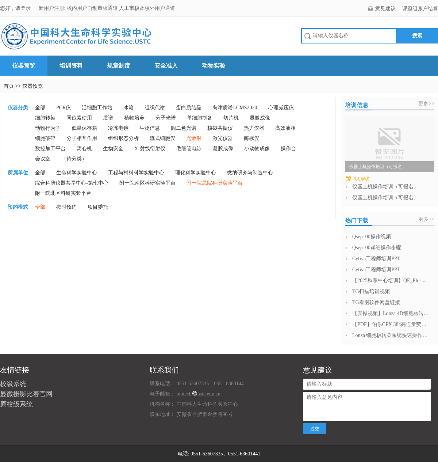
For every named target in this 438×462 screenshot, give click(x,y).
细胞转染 (45, 118)
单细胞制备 (199, 118)
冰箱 (128, 107)
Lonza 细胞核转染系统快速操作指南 (390, 335)
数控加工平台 (50, 148)
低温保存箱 (84, 128)
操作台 (288, 148)
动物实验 (213, 66)
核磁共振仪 (220, 128)
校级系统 (13, 383)
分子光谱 (165, 118)
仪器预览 (23, 66)
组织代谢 (155, 107)
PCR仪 (63, 107)
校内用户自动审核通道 (93, 8)
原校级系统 (16, 404)
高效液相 (285, 128)
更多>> (426, 103)
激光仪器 (222, 138)
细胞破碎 (45, 138)
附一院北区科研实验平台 (63, 193)
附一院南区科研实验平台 (147, 183)
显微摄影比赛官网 (26, 394)
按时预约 (66, 207)
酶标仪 (251, 138)
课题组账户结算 (420, 8)
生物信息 (149, 128)
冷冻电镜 (118, 128)
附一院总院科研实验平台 (215, 183)
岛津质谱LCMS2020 (234, 107)
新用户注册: (52, 8)
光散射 (193, 138)
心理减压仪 (281, 107)
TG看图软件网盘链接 (376, 302)
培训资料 (71, 66)
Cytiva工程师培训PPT (376, 258)
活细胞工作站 (97, 107)
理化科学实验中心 (195, 172)
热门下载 (356, 220)
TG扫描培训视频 (371, 291)
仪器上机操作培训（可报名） (385, 186)
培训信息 (356, 105)
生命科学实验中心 (76, 172)
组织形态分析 (123, 138)
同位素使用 (79, 118)
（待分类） (74, 159)
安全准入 (166, 66)
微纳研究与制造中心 (250, 172)
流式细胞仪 (162, 138)
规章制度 (118, 66)
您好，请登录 (16, 8)
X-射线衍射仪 (149, 148)
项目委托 (98, 207)
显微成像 (260, 118)
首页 (9, 86)
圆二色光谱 (183, 128)
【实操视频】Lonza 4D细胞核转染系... (390, 313)
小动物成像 (257, 148)
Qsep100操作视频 (371, 236)
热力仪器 (254, 128)
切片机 (231, 118)
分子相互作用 (81, 138)
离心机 (84, 148)
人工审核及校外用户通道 (147, 8)
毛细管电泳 (189, 148)
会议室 (42, 159)
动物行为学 (48, 128)
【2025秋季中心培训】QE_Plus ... (389, 280)
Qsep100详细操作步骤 (376, 247)
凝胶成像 (223, 148)
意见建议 (385, 8)
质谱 (108, 118)
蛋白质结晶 (188, 107)
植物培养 (134, 118)
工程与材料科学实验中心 (136, 172)
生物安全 (113, 148)
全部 (40, 107)
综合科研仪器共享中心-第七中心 (71, 183)
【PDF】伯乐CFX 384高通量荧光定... (390, 324)
